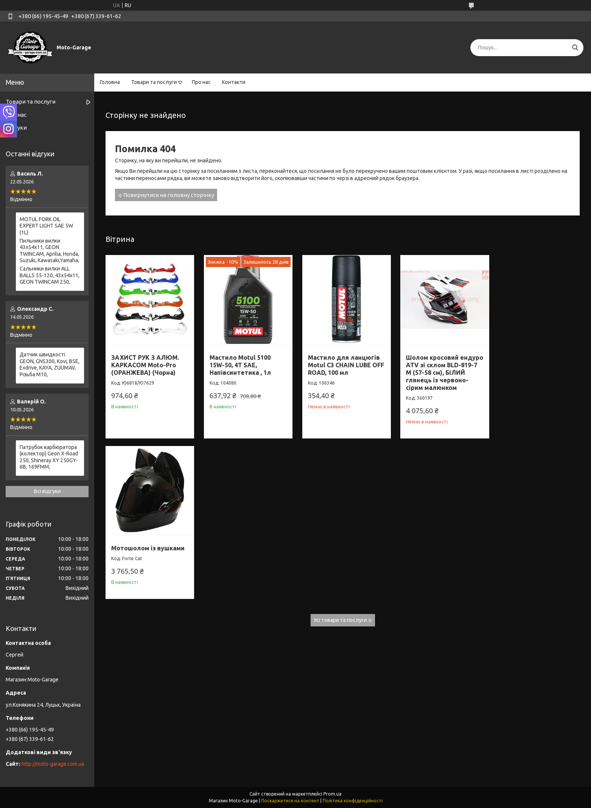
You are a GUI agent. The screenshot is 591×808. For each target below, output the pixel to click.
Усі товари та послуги (340, 465)
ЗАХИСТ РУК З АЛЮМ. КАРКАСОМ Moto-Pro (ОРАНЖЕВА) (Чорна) (145, 363)
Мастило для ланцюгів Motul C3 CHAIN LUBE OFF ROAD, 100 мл (341, 363)
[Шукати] (575, 47)
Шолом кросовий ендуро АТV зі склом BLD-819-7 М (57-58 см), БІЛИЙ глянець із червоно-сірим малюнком (436, 374)
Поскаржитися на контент (290, 800)
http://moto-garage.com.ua (52, 764)
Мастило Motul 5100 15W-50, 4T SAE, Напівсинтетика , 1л (238, 363)
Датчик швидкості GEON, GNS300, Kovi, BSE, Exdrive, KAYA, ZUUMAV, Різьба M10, (50, 364)
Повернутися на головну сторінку (168, 195)
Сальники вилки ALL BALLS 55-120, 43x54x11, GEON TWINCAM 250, (50, 275)
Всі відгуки (47, 491)
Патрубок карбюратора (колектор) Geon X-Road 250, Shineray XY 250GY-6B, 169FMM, (49, 457)
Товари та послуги (154, 82)
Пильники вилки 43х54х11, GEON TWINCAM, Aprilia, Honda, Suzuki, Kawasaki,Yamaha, (49, 251)
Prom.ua (332, 793)
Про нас (201, 82)
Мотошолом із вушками (534, 355)
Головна (110, 82)
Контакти (233, 82)
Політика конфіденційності (353, 800)
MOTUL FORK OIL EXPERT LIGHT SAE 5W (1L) (46, 225)
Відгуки (16, 127)
